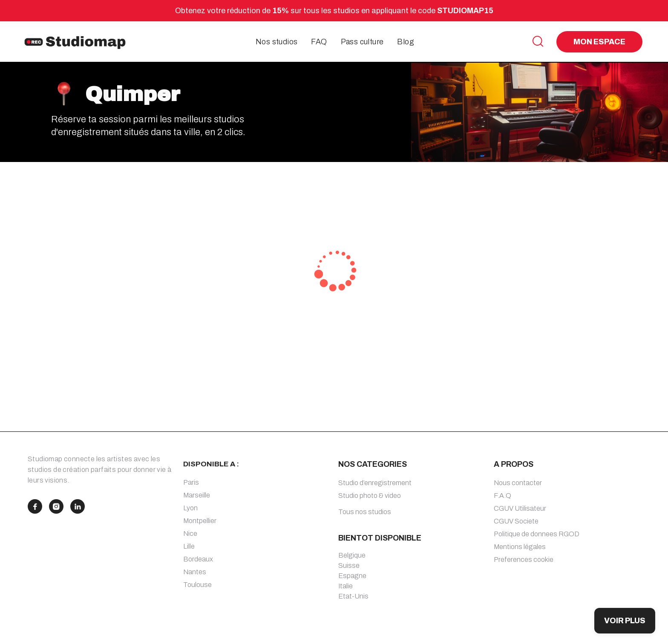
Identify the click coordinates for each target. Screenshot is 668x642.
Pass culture (362, 42)
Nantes (194, 571)
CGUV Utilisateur (520, 508)
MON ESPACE (599, 42)
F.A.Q (502, 495)
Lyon (190, 508)
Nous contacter (518, 482)
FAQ (319, 42)
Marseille (196, 495)
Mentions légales (520, 546)
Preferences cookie (523, 559)
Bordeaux (198, 559)
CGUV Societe (516, 521)
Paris (191, 482)
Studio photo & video (369, 495)
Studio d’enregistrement (375, 482)
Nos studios (276, 42)
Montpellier (199, 520)
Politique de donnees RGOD (536, 534)
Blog (405, 42)
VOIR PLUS (624, 620)
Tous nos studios (364, 511)
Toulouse (197, 584)
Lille (189, 546)
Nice (190, 533)
